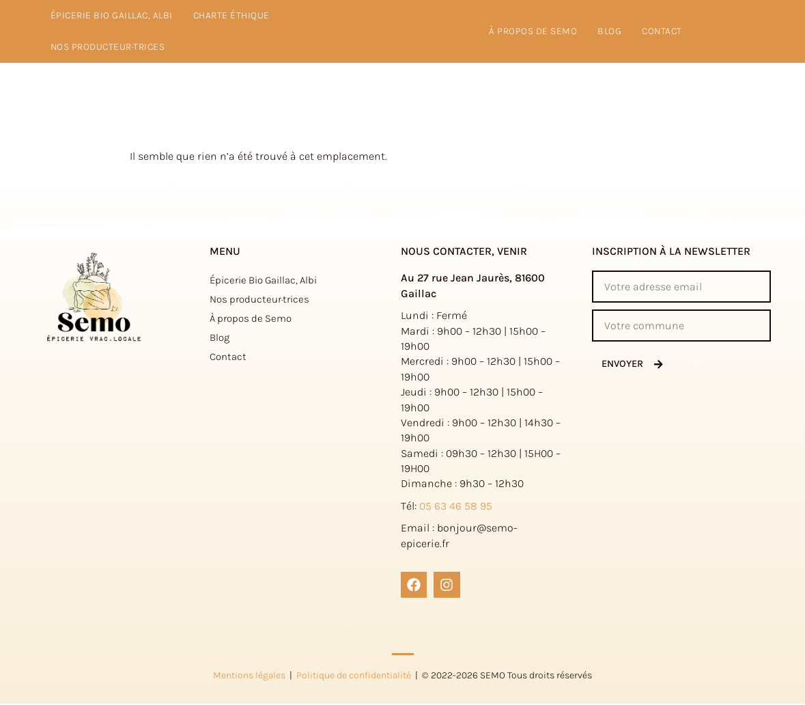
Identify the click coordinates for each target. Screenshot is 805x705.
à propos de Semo (533, 31)
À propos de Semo (251, 318)
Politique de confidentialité (353, 676)
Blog (609, 31)
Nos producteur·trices (108, 47)
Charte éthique (231, 15)
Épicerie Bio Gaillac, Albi (112, 15)
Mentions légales (249, 676)
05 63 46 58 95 (455, 505)
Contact (662, 31)
